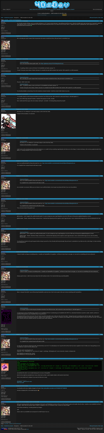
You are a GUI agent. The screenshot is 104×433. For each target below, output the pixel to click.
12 (13, 19)
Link (99, 21)
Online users (67, 9)
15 (17, 19)
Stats (62, 9)
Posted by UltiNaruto (24, 179)
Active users (47, 9)
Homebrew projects (8, 17)
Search (72, 9)
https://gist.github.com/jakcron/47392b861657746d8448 (54, 390)
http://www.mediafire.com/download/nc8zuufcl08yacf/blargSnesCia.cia (58, 163)
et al (28, 431)
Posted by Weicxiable (24, 62)
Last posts (53, 9)
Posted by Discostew (24, 77)
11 (12, 19)
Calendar (58, 9)
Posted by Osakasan (24, 84)
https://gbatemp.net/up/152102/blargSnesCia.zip (52, 63)
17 (20, 19)
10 (10, 19)
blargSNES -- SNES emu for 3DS (24, 383)
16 (19, 19)
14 (16, 19)
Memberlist (41, 9)
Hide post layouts (94, 17)
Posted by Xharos (23, 141)
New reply (100, 17)
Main (31, 9)
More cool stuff (20, 384)
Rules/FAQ (35, 9)
